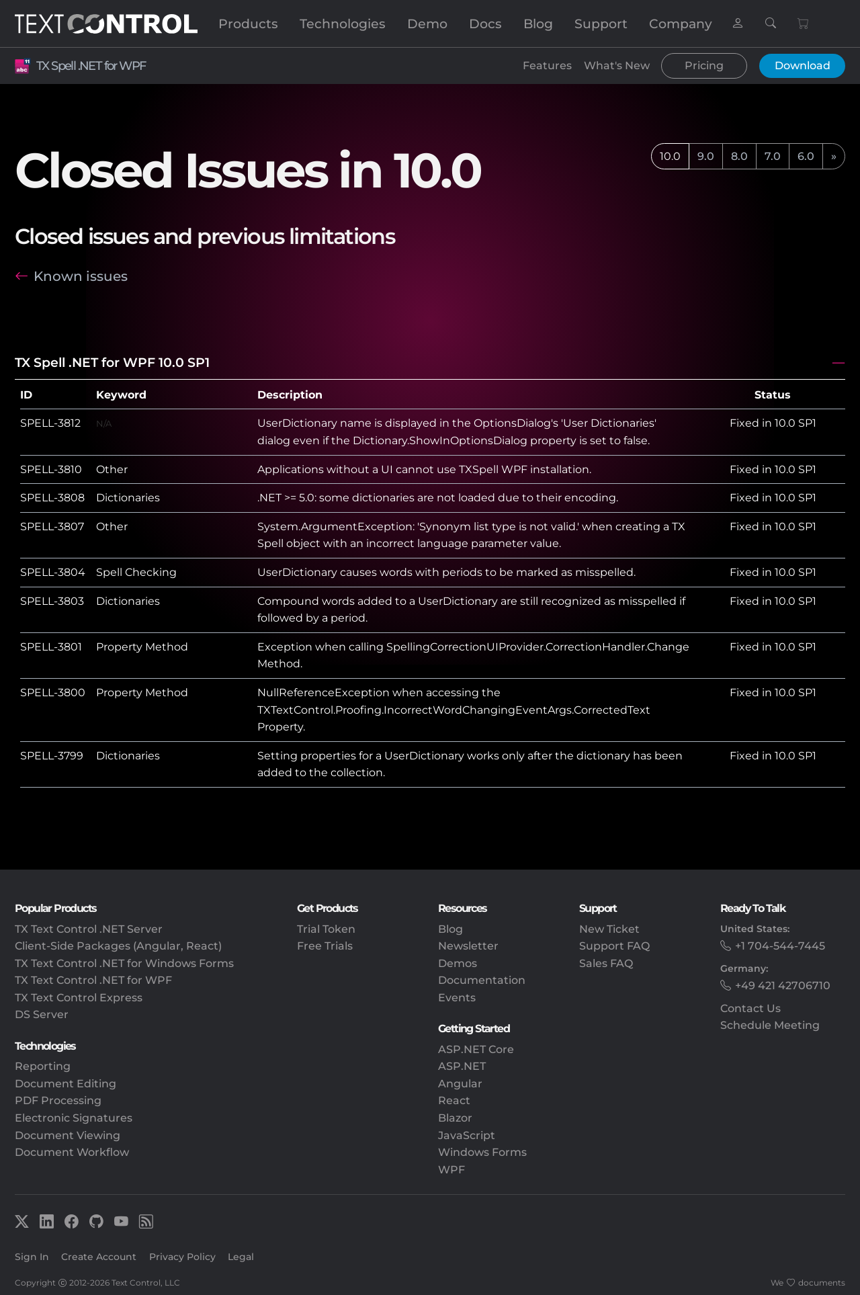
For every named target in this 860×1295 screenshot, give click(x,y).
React (454, 1100)
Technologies (343, 23)
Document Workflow (72, 1152)
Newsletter (468, 945)
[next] (833, 156)
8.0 (739, 156)
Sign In (32, 1257)
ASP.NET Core (476, 1049)
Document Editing (65, 1083)
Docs (485, 23)
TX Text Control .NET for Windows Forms (124, 963)
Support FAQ (614, 945)
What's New (617, 65)
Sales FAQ (606, 963)
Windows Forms (482, 1152)
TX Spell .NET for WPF (90, 65)
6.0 (806, 156)
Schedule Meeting (770, 1025)
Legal (241, 1257)
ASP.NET (462, 1066)
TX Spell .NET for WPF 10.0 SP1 (112, 362)
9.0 (705, 156)
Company (680, 23)
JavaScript (466, 1135)
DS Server (42, 1014)
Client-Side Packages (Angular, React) (118, 945)
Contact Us (750, 1008)
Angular (460, 1083)
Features (547, 65)
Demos (457, 963)
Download (802, 65)
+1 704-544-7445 (780, 945)
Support (601, 23)
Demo (427, 23)
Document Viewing (67, 1135)
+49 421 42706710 (782, 985)
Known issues (81, 275)
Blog (538, 23)
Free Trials (325, 945)
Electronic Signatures (73, 1118)
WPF (451, 1169)
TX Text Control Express (78, 997)
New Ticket (609, 929)
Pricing (704, 65)
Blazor (455, 1118)
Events (457, 997)
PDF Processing (58, 1100)
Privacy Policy (182, 1257)
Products (248, 23)
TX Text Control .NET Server (89, 929)
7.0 (773, 156)
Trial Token (326, 929)
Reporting (43, 1066)
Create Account (98, 1257)
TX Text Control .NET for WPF (93, 980)
